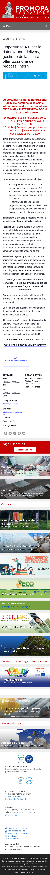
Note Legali (11, 836)
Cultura (6, 504)
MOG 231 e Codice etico (16, 833)
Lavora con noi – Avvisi (16, 828)
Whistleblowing (13, 838)
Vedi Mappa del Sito (15, 830)
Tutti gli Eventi (10, 425)
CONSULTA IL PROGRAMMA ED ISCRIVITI (25, 345)
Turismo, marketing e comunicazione (24, 661)
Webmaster (31, 872)
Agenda (6, 404)
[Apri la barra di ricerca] (46, 26)
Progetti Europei (11, 723)
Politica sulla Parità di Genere (18, 799)
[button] (1, 646)
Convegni (14, 404)
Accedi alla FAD (25, 449)
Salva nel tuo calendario (16, 361)
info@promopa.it (12, 815)
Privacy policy (20, 872)
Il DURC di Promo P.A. (14, 796)
